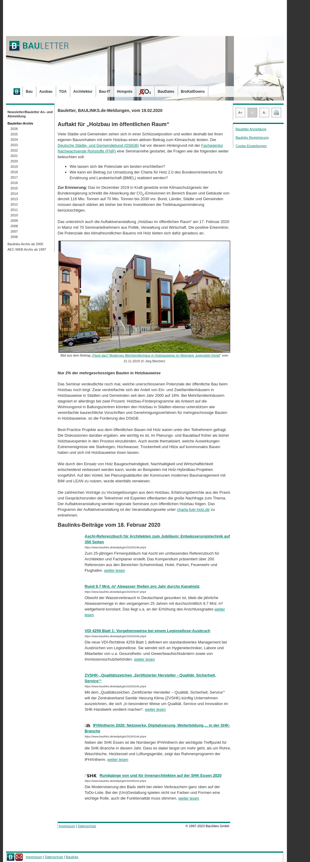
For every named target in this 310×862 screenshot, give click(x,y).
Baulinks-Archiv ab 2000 (25, 244)
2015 (14, 188)
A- (264, 112)
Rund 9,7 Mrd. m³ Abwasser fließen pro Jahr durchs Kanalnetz (142, 586)
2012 (14, 204)
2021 (14, 156)
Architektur (82, 91)
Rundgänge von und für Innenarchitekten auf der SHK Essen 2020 (161, 775)
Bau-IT (104, 91)
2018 (14, 172)
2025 (14, 134)
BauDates (166, 91)
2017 (14, 177)
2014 (14, 193)
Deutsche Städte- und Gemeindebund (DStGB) (98, 145)
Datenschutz (87, 826)
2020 (14, 161)
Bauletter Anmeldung (251, 129)
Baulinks (72, 857)
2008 (14, 226)
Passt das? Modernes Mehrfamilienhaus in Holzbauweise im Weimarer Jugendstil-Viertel (156, 355)
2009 (14, 220)
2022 (14, 150)
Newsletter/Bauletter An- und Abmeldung (30, 114)
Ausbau (46, 91)
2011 (14, 210)
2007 (14, 231)
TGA (63, 91)
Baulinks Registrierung (252, 137)
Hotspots (124, 91)
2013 (14, 199)
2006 (14, 237)
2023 (14, 145)
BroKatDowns (193, 91)
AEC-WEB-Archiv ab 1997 (27, 249)
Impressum (67, 826)
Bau (29, 91)
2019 (14, 166)
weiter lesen (114, 570)
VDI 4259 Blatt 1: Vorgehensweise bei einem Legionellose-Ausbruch (147, 630)
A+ (240, 112)
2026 (14, 129)
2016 (14, 183)
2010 (14, 215)
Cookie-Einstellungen (251, 146)
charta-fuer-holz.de (193, 509)
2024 (14, 139)
